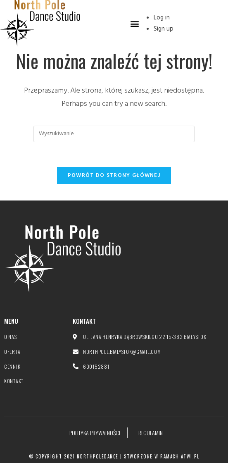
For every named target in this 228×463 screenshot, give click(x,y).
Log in (162, 18)
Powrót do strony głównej (114, 175)
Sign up (163, 29)
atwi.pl (190, 456)
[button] (134, 23)
